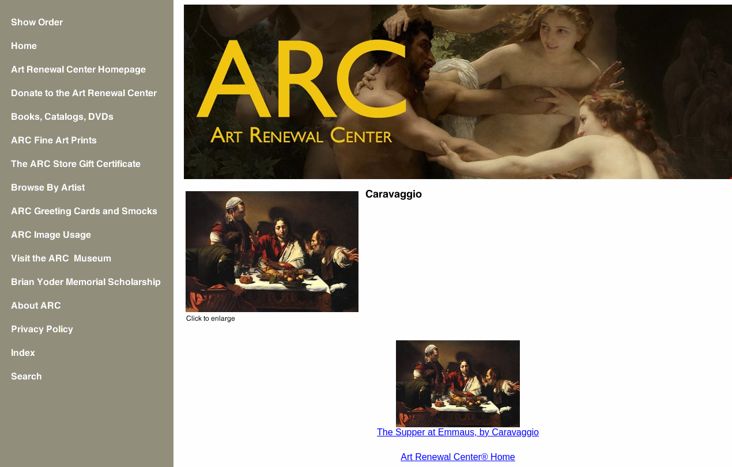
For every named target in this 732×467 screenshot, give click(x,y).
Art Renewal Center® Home (458, 457)
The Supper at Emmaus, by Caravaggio (458, 432)
